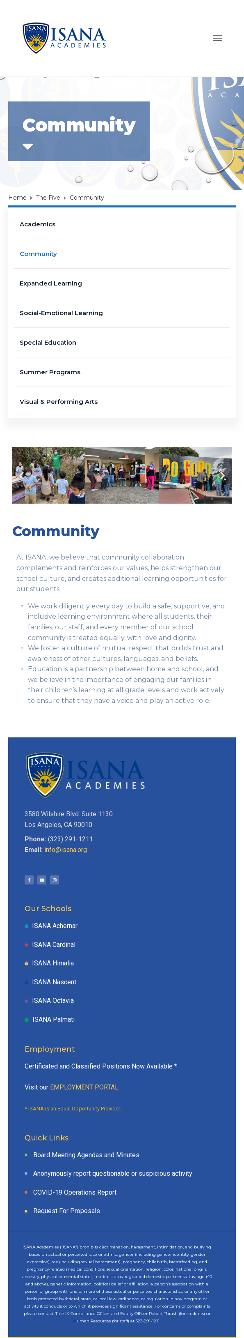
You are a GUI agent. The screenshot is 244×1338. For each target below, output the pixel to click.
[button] (21, 475)
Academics (37, 224)
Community (38, 254)
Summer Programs (50, 372)
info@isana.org (65, 850)
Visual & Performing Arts (59, 401)
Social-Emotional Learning (61, 313)
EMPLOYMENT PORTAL (84, 1087)
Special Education (48, 342)
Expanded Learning (51, 283)
